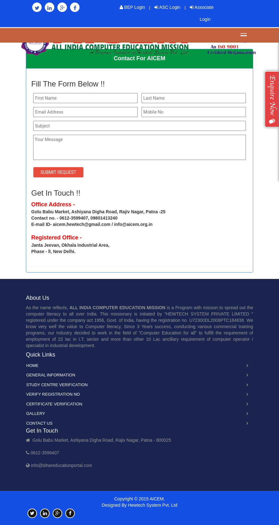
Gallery (35, 413)
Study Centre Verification (57, 384)
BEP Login (132, 7)
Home (32, 365)
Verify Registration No (53, 394)
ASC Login (167, 7)
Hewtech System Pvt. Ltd (152, 505)
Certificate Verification (54, 404)
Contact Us (39, 423)
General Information (50, 375)
